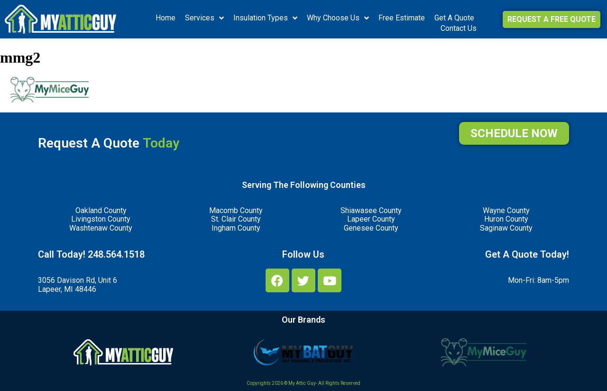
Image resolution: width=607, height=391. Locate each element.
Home (165, 17)
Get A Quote (454, 17)
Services (204, 18)
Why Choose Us (338, 18)
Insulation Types (265, 18)
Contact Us (459, 28)
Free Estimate (401, 17)
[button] (551, 19)
